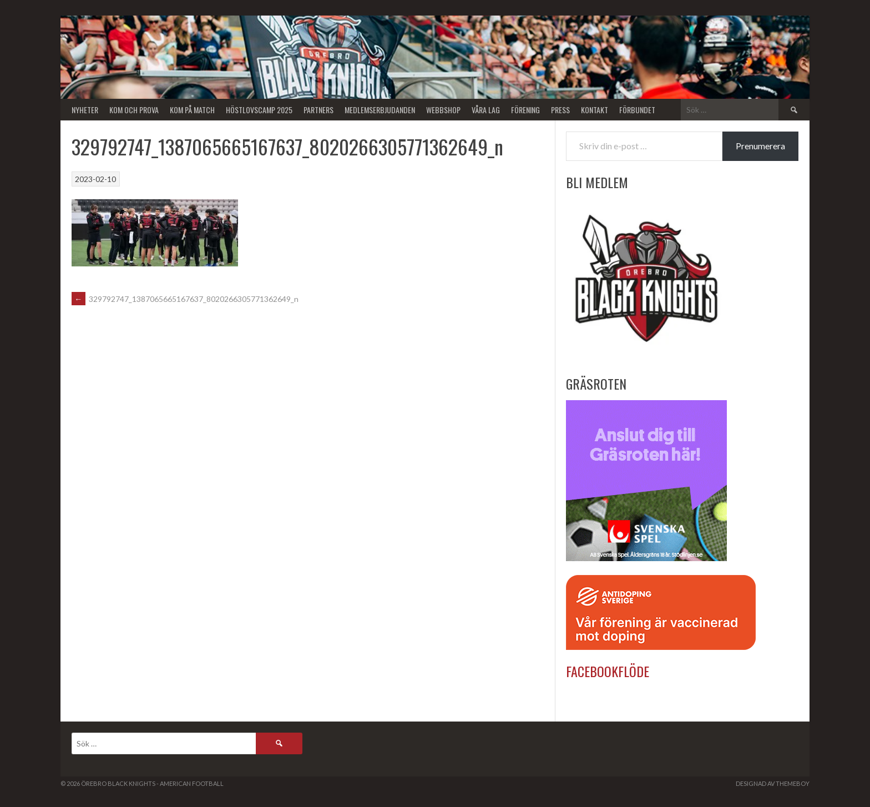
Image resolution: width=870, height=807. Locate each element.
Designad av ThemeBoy (773, 783)
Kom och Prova (134, 109)
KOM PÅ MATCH (192, 109)
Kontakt (594, 109)
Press (560, 109)
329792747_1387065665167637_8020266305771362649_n (185, 299)
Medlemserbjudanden (380, 109)
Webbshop (443, 109)
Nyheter (85, 109)
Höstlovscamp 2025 (259, 109)
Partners (318, 109)
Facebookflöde (607, 671)
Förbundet (637, 109)
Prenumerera (760, 145)
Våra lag (486, 109)
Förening (525, 109)
